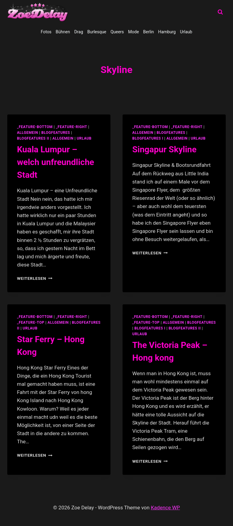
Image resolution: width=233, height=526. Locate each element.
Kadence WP (165, 507)
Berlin (148, 31)
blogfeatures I (147, 138)
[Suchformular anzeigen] (220, 12)
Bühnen (63, 31)
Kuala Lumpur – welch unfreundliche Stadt (55, 162)
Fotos (46, 31)
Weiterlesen (34, 278)
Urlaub (186, 31)
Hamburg (167, 31)
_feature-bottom (35, 127)
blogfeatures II (33, 138)
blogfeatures (55, 133)
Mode (133, 31)
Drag (78, 31)
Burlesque (96, 31)
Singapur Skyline (164, 149)
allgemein (27, 133)
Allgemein (63, 138)
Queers (117, 31)
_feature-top (30, 322)
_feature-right (71, 127)
